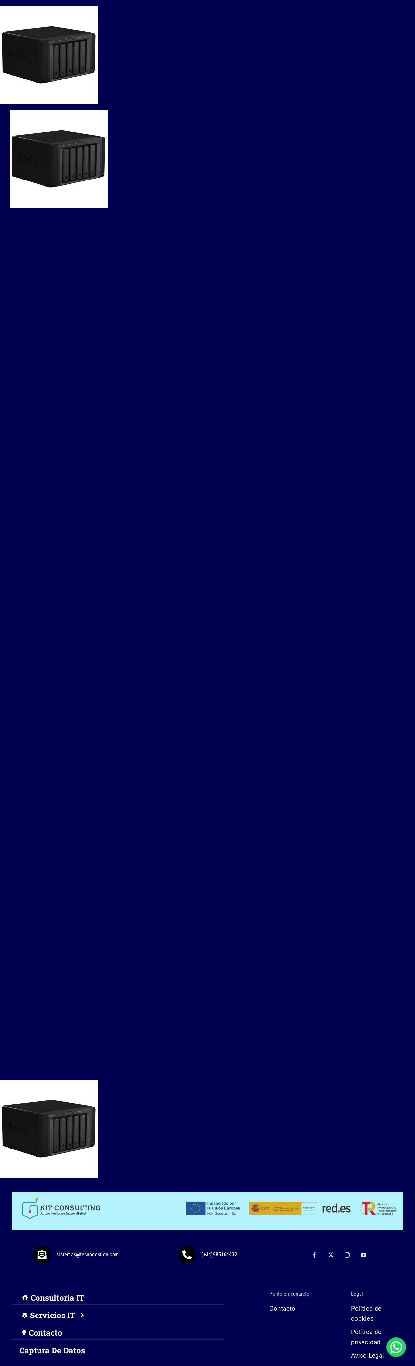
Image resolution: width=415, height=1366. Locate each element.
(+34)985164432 (207, 1254)
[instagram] (347, 1255)
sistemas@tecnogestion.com (76, 1254)
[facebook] (314, 1255)
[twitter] (331, 1255)
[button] (396, 1347)
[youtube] (363, 1255)
